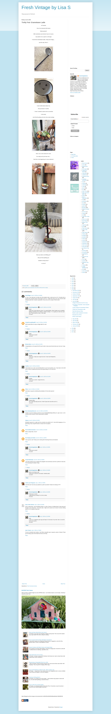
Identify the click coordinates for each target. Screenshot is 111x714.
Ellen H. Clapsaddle (84, 197)
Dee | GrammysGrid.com (30, 411)
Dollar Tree (84, 191)
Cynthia (27, 366)
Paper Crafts (84, 229)
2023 (73, 283)
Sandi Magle (28, 295)
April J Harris (28, 530)
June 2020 (75, 301)
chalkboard (84, 174)
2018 (73, 330)
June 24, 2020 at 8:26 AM (34, 366)
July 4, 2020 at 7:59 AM (36, 530)
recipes (83, 238)
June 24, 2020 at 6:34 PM (45, 331)
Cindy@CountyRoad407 (30, 322)
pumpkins (84, 237)
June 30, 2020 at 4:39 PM (39, 459)
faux (83, 202)
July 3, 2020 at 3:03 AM (39, 504)
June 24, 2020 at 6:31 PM (45, 376)
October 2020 (76, 294)
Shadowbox (84, 243)
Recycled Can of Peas (77, 314)
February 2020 (76, 324)
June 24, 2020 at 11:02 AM (33, 389)
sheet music (84, 244)
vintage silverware (84, 267)
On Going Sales (74, 156)
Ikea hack (84, 211)
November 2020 (76, 292)
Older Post (63, 583)
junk (29, 287)
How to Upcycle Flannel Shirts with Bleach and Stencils (40, 639)
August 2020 (75, 297)
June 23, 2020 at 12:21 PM (45, 307)
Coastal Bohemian (29, 459)
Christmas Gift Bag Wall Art (34, 677)
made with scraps (85, 216)
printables (84, 235)
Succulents (37, 287)
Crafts (83, 186)
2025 (73, 279)
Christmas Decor (85, 176)
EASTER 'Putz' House (27, 590)
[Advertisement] (44, 570)
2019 (73, 328)
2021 (73, 287)
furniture (84, 204)
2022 (73, 285)
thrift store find (42, 287)
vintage (46, 287)
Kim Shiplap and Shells (30, 437)
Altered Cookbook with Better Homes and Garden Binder (40, 647)
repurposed (32, 287)
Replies (28, 304)
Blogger (61, 707)
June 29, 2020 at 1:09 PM (41, 437)
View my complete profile (75, 92)
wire (83, 269)
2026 (73, 278)
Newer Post (24, 583)
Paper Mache (85, 232)
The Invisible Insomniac (30, 429)
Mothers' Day (85, 222)
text (73, 127)
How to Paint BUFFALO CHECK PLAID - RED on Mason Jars (41, 669)
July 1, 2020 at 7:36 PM (40, 482)
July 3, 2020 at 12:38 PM (45, 470)
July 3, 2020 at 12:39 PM (45, 447)
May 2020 (75, 318)
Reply (26, 301)
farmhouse (84, 201)
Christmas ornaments (84, 180)
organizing (84, 225)
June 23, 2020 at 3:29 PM (41, 322)
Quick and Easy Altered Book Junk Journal (38, 632)
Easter (83, 195)
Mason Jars (84, 219)
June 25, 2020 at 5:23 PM (34, 420)
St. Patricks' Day (85, 248)
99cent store (84, 163)
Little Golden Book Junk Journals (36, 654)
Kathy (26, 389)
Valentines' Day (85, 262)
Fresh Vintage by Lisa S (46, 7)
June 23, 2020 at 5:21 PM (37, 344)
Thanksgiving (85, 253)
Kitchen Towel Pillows (76, 316)
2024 (73, 281)
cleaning (84, 183)
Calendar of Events (84, 171)
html (73, 125)
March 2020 (75, 322)
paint (83, 226)
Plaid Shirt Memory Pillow (77, 311)
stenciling (84, 250)
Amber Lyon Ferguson (30, 482)
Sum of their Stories (29, 504)
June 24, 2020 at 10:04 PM (42, 411)
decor (83, 188)
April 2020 (75, 320)
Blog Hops (73, 154)
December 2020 (76, 290)
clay (83, 181)
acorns (83, 164)
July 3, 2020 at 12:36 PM (45, 492)
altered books (85, 166)
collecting (84, 184)
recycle (83, 240)
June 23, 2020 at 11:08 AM (36, 295)
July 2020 (75, 299)
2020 (73, 288)
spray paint (84, 246)
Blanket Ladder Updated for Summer (79, 312)
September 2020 (76, 295)
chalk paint (84, 173)
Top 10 (83, 259)
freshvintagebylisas (33, 307)
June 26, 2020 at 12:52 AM (41, 429)
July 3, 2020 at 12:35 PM (45, 516)
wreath (83, 272)
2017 (73, 331)
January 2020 (76, 326)
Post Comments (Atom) (32, 586)
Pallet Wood (84, 228)
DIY (83, 189)
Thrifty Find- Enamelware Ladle (78, 309)
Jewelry (83, 213)
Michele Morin (28, 344)
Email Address (75, 119)
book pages (84, 169)
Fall (83, 199)
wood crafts (84, 270)
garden (26, 287)
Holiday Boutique (85, 209)
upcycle (83, 260)
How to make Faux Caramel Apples (36, 684)
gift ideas (84, 207)
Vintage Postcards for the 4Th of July (80, 302)
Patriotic (83, 233)
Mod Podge (84, 220)
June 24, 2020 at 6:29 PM (45, 398)
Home (44, 583)
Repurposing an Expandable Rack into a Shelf (38, 662)
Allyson (27, 420)
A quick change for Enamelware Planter (80, 307)
